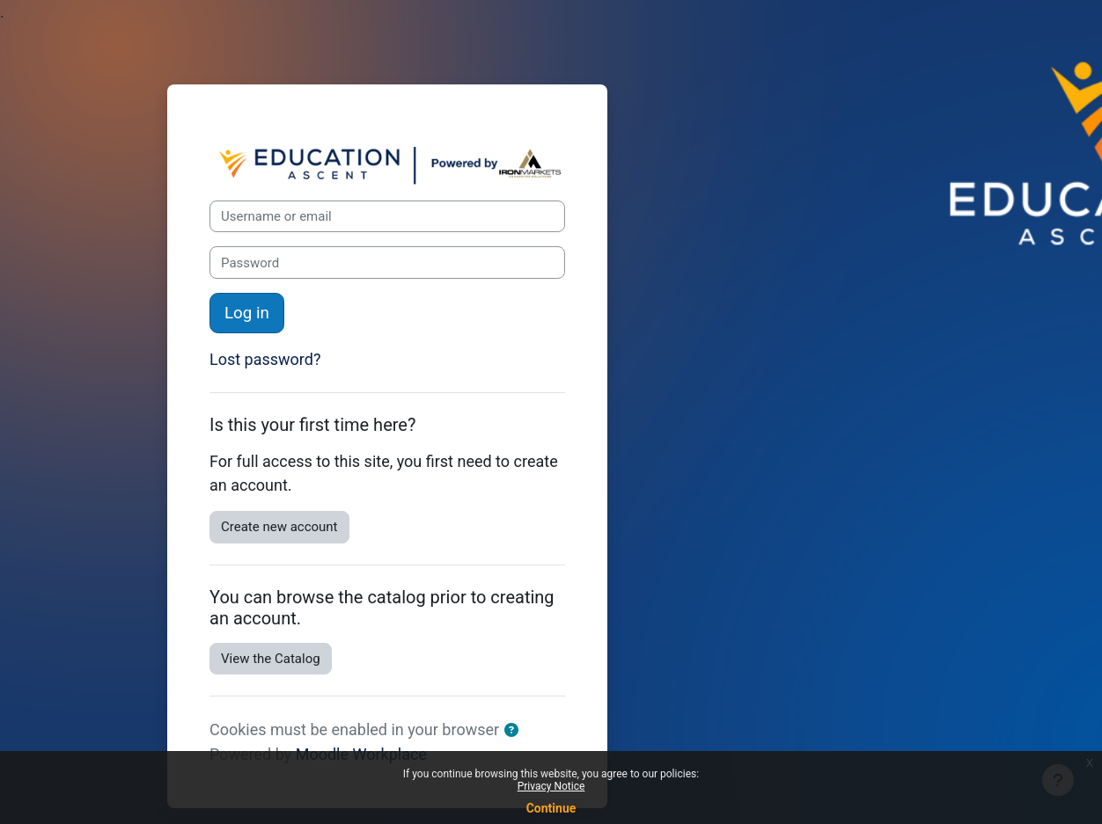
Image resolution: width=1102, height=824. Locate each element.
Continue (551, 808)
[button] (514, 731)
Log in (246, 313)
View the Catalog (270, 659)
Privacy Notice (551, 786)
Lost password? (264, 359)
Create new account (279, 527)
